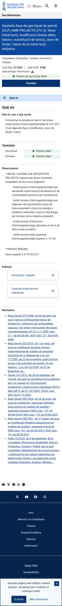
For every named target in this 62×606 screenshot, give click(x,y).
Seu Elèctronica (11, 15)
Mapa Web (31, 565)
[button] (56, 583)
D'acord (18, 599)
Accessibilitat (31, 572)
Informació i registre (23, 275)
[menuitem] (31, 513)
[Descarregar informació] (32, 71)
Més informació (39, 599)
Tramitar (31, 83)
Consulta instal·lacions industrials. (24, 290)
